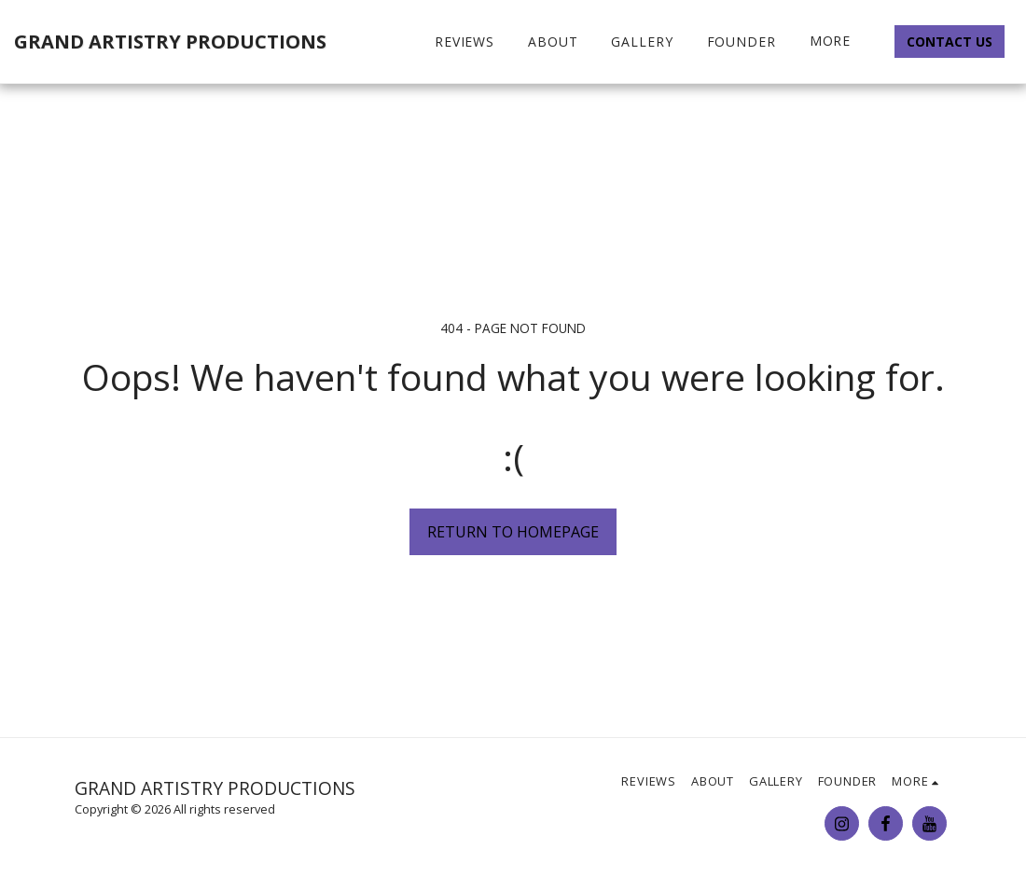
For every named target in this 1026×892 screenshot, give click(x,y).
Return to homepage (513, 532)
